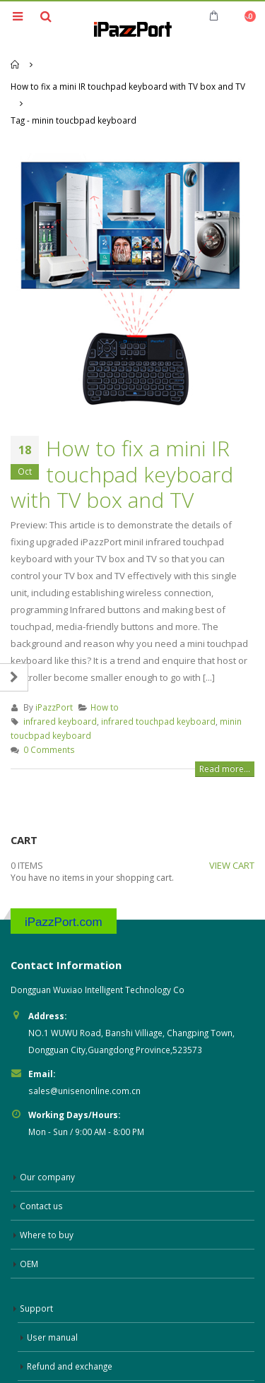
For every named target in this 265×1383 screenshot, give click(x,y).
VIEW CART (231, 819)
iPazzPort (54, 661)
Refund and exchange (69, 1319)
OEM (29, 1217)
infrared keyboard (60, 675)
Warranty (45, 1348)
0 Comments (49, 703)
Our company (47, 1130)
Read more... (224, 723)
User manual (52, 1290)
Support (36, 1261)
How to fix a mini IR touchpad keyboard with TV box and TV (122, 428)
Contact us (41, 1159)
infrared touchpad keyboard (158, 675)
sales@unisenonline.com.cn (84, 1044)
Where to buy (46, 1188)
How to (104, 661)
